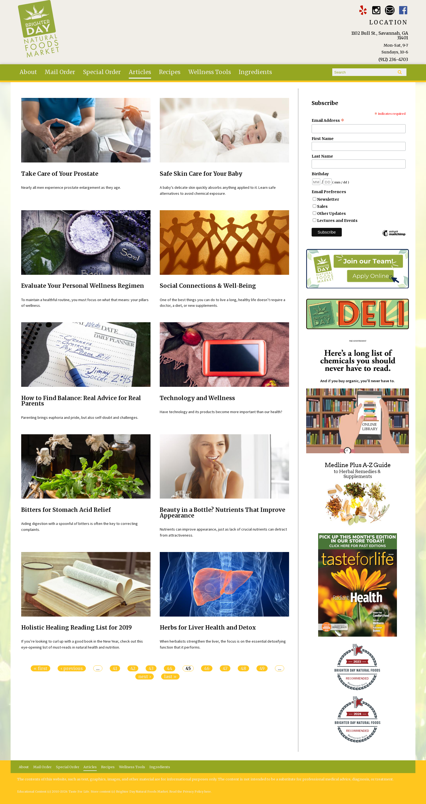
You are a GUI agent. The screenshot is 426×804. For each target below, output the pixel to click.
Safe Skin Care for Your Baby (201, 173)
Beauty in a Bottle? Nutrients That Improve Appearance (222, 512)
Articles (140, 72)
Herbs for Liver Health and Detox (208, 627)
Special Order (102, 72)
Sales (322, 206)
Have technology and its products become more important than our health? (221, 411)
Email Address (328, 120)
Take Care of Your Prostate (59, 173)
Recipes (169, 72)
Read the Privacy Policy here (190, 791)
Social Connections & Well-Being (208, 285)
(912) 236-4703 (393, 59)
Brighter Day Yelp (363, 10)
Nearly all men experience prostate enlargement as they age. (71, 187)
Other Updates (331, 213)
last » (170, 676)
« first (40, 668)
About (28, 72)
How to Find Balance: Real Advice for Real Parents (81, 401)
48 (243, 668)
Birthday (320, 173)
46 (206, 668)
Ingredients (255, 72)
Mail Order (60, 72)
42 (132, 668)
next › (144, 676)
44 (169, 668)
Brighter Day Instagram (376, 10)
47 (225, 668)
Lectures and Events (337, 220)
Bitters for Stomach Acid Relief (66, 509)
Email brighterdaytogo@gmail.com (389, 10)
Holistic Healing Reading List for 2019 (76, 627)
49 (262, 668)
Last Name (322, 156)
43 (151, 668)
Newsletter (328, 199)
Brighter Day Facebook (403, 10)
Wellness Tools (209, 72)
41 (115, 668)
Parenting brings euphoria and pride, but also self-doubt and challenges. (79, 417)
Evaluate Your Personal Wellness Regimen (82, 285)
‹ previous (72, 668)
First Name (323, 138)
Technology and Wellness (197, 398)
